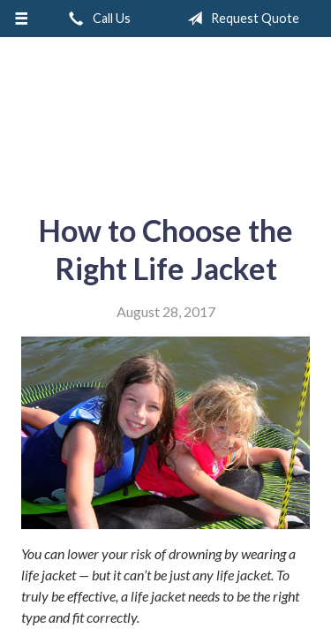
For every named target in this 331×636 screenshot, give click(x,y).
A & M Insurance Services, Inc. (166, 118)
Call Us (96, 18)
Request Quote (239, 18)
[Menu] (21, 18)
